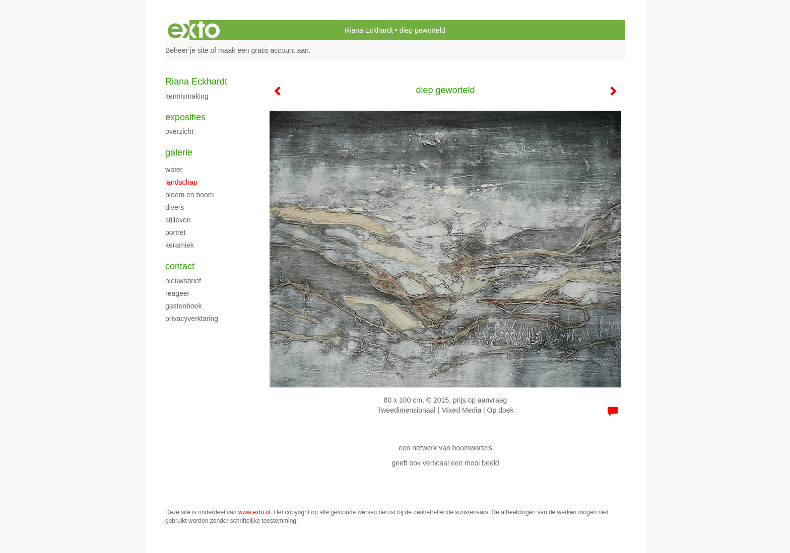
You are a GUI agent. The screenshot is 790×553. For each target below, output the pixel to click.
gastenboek (183, 306)
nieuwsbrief (183, 281)
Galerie (178, 152)
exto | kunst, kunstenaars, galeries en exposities (193, 30)
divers (174, 207)
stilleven (178, 220)
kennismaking (187, 96)
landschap (181, 182)
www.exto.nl (254, 512)
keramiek (179, 245)
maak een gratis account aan (263, 50)
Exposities (185, 117)
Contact (179, 266)
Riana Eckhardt (369, 30)
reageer (177, 293)
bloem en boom (189, 195)
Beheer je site (187, 50)
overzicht (179, 131)
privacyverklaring (191, 318)
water (173, 170)
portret (175, 232)
